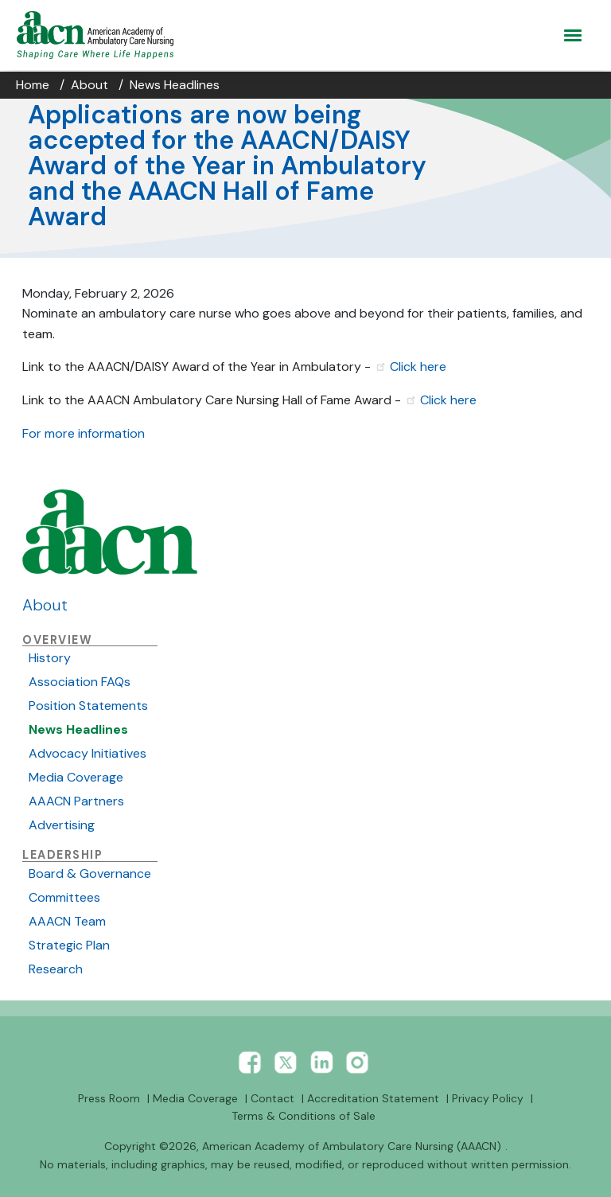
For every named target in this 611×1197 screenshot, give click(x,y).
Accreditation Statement (373, 1098)
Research (56, 969)
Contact (272, 1098)
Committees (64, 897)
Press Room (109, 1098)
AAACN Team (67, 921)
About (89, 84)
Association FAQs (79, 681)
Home (32, 84)
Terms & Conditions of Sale (304, 1116)
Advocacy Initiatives (87, 753)
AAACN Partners (76, 801)
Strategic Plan (69, 945)
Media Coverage (76, 777)
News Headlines (175, 84)
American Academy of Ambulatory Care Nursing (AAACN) (351, 1146)
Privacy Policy (487, 1098)
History (50, 657)
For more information (85, 433)
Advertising (62, 825)
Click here (418, 366)
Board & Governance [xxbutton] (90, 873)
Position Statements (88, 705)
